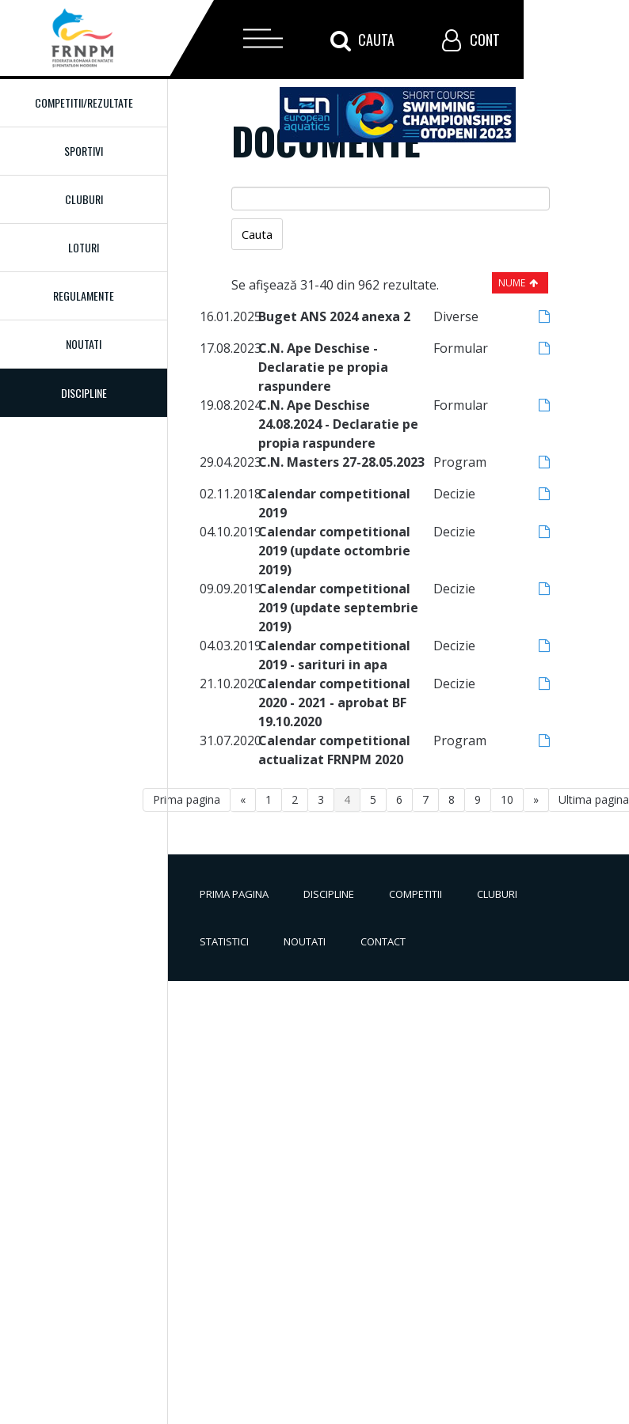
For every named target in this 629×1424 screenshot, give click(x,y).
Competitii (415, 894)
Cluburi (84, 199)
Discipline (328, 894)
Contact (383, 941)
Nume (511, 283)
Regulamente (83, 295)
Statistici (224, 941)
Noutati (83, 343)
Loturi (83, 247)
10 (507, 799)
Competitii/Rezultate (84, 102)
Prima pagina (186, 799)
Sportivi (83, 150)
